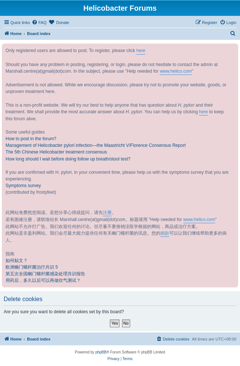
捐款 (164, 233)
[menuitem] (39, 22)
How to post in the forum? (31, 138)
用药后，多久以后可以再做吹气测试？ (43, 280)
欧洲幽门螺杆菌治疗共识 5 (32, 267)
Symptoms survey (23, 185)
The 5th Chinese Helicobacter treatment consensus (56, 152)
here (140, 50)
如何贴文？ (17, 260)
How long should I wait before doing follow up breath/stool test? (68, 159)
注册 (107, 212)
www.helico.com (176, 71)
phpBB (101, 352)
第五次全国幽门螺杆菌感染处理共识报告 (45, 273)
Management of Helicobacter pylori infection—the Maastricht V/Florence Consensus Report (96, 145)
